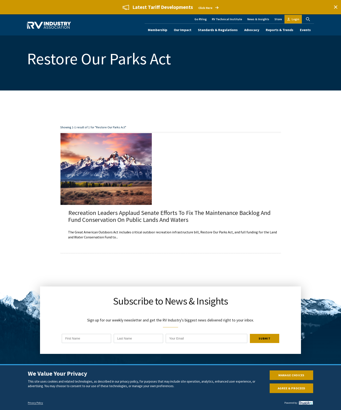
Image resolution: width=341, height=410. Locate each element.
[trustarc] (305, 403)
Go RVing (200, 19)
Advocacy (251, 30)
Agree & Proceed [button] (291, 388)
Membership (157, 30)
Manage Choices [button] (291, 375)
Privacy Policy (35, 403)
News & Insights (258, 19)
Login (295, 19)
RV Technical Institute (227, 19)
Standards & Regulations (218, 30)
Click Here (205, 8)
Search (308, 19)
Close (335, 7)
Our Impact (182, 30)
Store (278, 19)
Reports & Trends (279, 30)
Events (305, 30)
